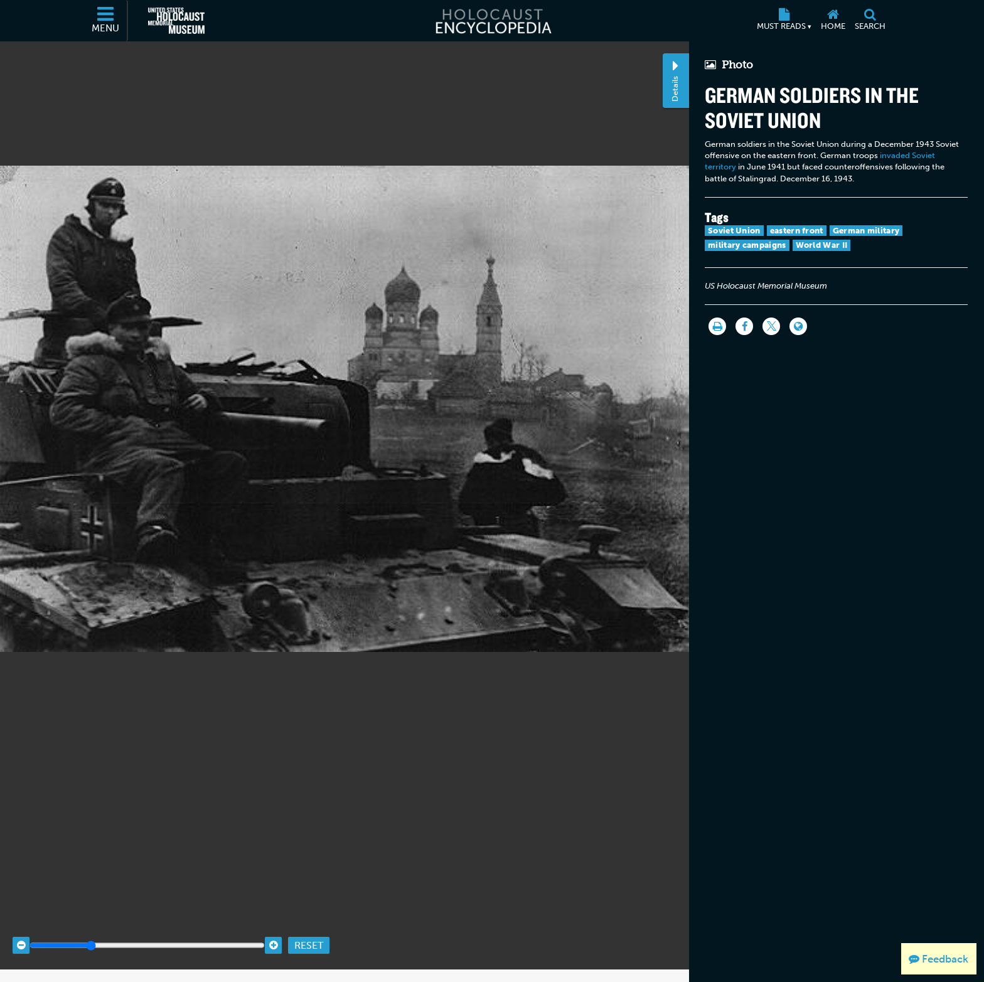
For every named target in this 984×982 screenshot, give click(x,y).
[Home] (833, 20)
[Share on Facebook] (744, 326)
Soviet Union (734, 230)
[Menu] (106, 20)
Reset (308, 933)
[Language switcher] (798, 326)
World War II (822, 245)
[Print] (717, 326)
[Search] (870, 20)
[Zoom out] (21, 933)
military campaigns (747, 245)
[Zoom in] (273, 933)
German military (866, 230)
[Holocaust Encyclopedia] (492, 21)
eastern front (796, 230)
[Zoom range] (147, 933)
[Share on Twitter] (771, 326)
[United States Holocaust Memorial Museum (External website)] (176, 20)
